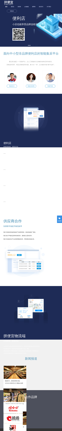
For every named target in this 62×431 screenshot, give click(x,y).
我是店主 (12, 86)
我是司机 (50, 86)
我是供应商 (31, 86)
